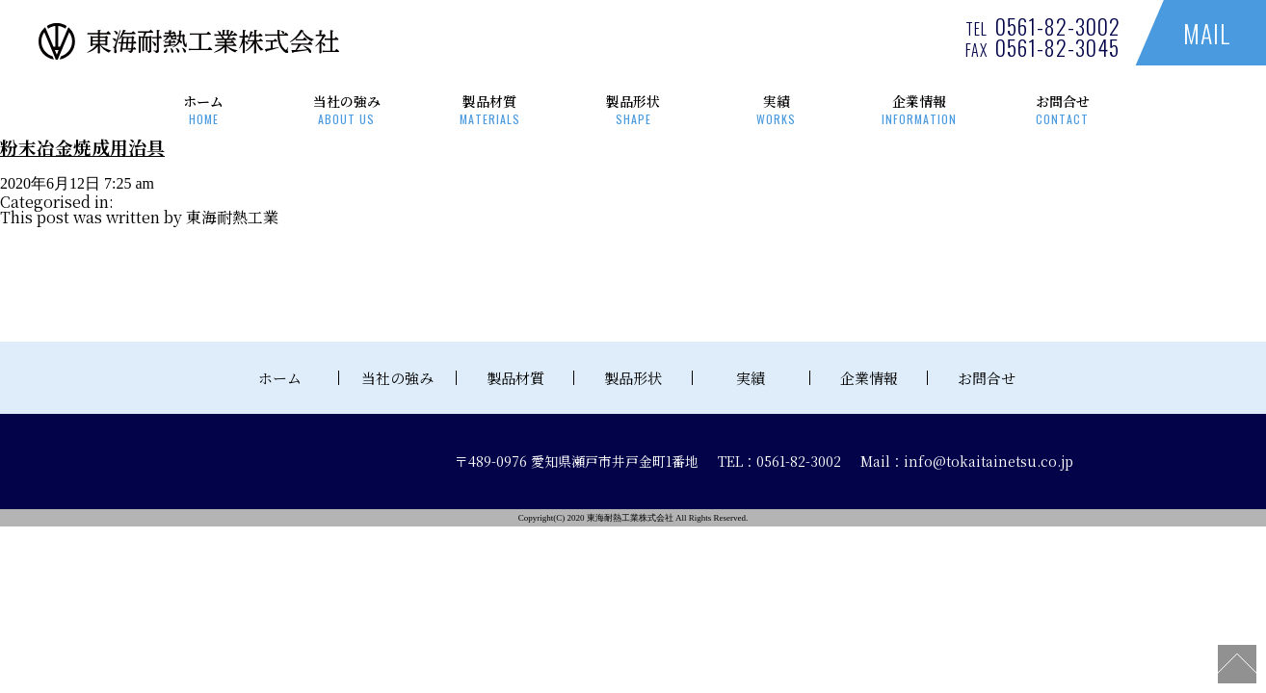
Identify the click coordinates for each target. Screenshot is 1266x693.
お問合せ (1062, 109)
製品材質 (490, 109)
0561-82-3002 (1058, 26)
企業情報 (919, 109)
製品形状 (633, 109)
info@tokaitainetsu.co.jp (988, 461)
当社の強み (347, 109)
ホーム (204, 109)
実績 (776, 109)
